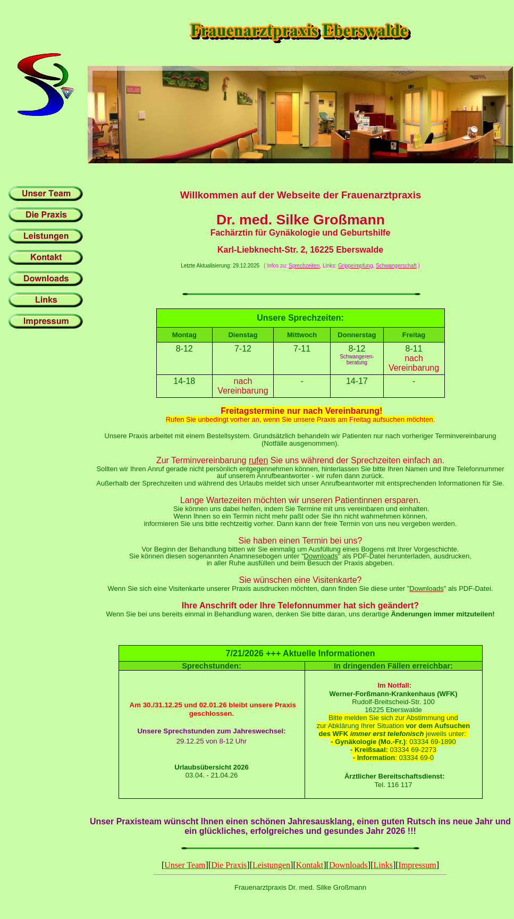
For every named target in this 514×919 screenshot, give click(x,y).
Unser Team (184, 865)
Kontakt (310, 865)
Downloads (348, 865)
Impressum (417, 865)
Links (382, 865)
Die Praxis (229, 865)
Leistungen (271, 865)
